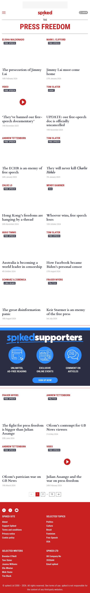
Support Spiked (9, 525)
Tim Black (6, 576)
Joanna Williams (9, 564)
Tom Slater (53, 86)
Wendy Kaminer (55, 185)
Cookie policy (8, 537)
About (5, 522)
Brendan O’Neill (9, 556)
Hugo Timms (9, 232)
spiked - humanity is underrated (45, 13)
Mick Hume (7, 572)
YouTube (16, 510)
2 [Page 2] (43, 494)
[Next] (58, 494)
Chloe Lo (7, 185)
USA (50, 189)
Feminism (50, 533)
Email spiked (52, 564)
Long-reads (9, 283)
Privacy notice (8, 533)
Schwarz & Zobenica (14, 279)
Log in (83, 12)
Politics (52, 283)
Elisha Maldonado (13, 39)
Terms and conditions (12, 529)
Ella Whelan (7, 568)
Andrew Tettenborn (14, 138)
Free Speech (9, 43)
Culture (49, 525)
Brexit (49, 529)
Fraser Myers (54, 279)
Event (51, 90)
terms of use (55, 585)
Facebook (4, 510)
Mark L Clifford (55, 39)
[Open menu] (3, 12)
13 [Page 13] (52, 494)
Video (5, 86)
